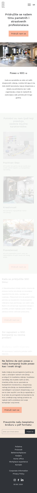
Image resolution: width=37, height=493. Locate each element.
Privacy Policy (18, 474)
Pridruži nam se (18, 33)
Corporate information (18, 471)
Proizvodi (18, 450)
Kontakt (18, 465)
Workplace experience (18, 462)
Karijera (18, 456)
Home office (18, 459)
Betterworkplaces (18, 453)
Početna (18, 447)
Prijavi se (30, 432)
